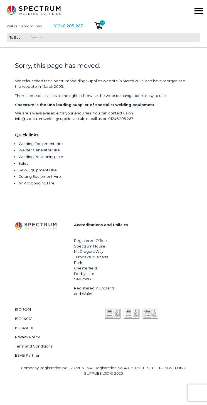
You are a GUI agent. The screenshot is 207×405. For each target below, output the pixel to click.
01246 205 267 (68, 26)
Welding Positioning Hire (40, 156)
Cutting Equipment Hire (39, 176)
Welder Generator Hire (39, 150)
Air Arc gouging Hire (36, 183)
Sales (23, 163)
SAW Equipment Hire (37, 170)
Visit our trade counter (24, 26)
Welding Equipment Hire (40, 143)
